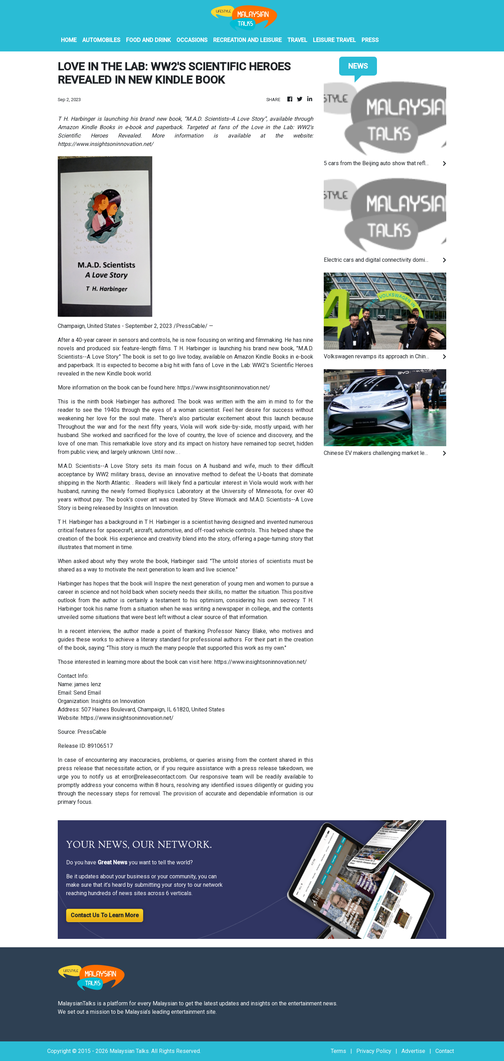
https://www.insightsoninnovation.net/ (223, 387)
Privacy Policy (373, 1051)
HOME (69, 40)
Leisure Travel (334, 40)
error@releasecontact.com (154, 776)
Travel (297, 40)
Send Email (87, 692)
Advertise (413, 1051)
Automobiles (101, 40)
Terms (338, 1051)
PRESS (370, 40)
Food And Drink (148, 40)
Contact (444, 1051)
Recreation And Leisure (247, 40)
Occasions (192, 40)
